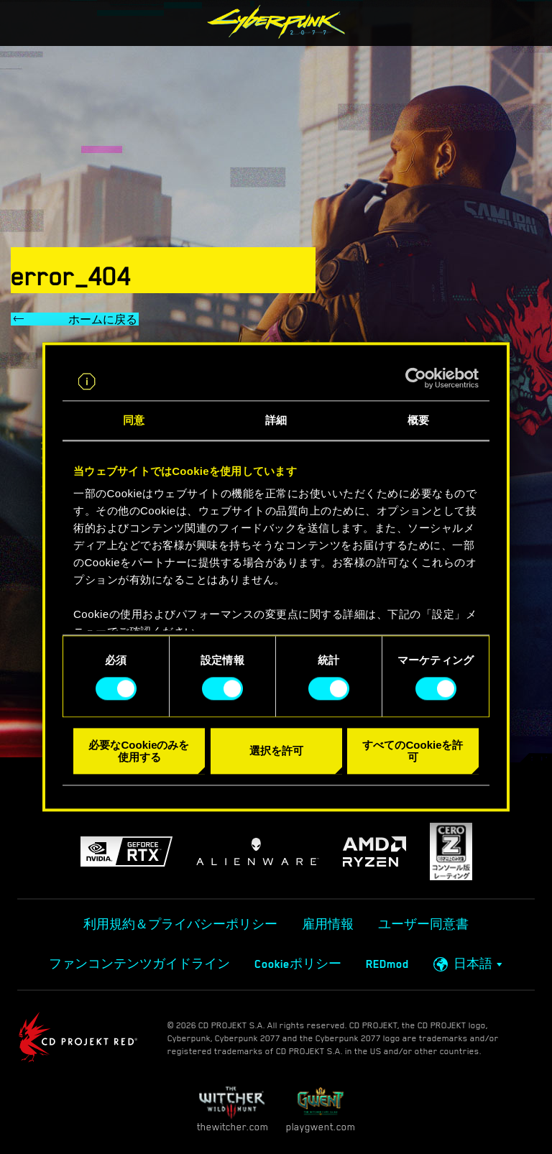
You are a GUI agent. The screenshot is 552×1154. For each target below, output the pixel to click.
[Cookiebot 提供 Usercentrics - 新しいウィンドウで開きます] (416, 378)
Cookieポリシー (297, 964)
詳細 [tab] (276, 420)
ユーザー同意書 (423, 924)
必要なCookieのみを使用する (138, 751)
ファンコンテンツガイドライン (139, 964)
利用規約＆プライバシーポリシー (180, 924)
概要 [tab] (418, 420)
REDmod (387, 964)
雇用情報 (328, 924)
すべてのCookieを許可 (412, 751)
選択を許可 (276, 751)
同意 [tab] (133, 420)
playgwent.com (320, 1109)
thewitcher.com (232, 1109)
